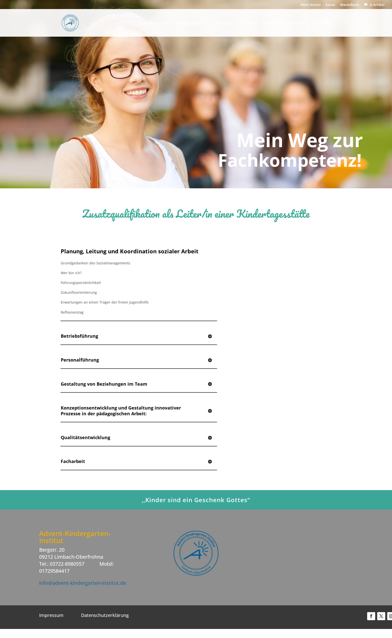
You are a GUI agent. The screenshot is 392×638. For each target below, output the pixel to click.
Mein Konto (311, 5)
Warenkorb (349, 5)
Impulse (248, 23)
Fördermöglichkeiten (285, 23)
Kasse (330, 5)
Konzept (224, 23)
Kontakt (323, 23)
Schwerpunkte (154, 23)
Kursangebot (190, 23)
